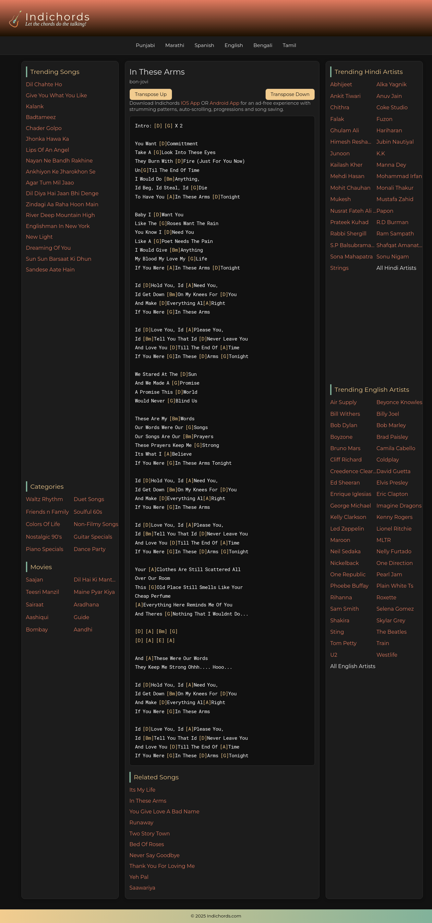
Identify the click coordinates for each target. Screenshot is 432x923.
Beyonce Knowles (399, 402)
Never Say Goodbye (154, 855)
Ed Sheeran (345, 483)
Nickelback (344, 563)
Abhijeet (341, 84)
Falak (337, 119)
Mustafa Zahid (395, 199)
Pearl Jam (389, 574)
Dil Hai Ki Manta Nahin (96, 580)
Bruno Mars (345, 448)
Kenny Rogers (395, 517)
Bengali (262, 45)
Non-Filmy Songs (96, 524)
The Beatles (392, 632)
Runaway (141, 823)
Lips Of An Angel (47, 150)
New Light (39, 237)
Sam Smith (344, 609)
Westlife (387, 655)
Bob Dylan (343, 425)
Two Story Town (149, 834)
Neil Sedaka (345, 551)
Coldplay (388, 460)
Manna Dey (391, 165)
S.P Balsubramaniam (353, 245)
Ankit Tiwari (345, 96)
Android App (224, 103)
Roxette (386, 597)
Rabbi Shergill (348, 234)
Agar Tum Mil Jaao (50, 183)
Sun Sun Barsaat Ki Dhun (58, 259)
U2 (333, 655)
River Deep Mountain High (60, 215)
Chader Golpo (44, 128)
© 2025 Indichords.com (216, 915)
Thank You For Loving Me (162, 866)
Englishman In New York (58, 226)
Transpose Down (290, 94)
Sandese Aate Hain (50, 270)
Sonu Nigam (393, 257)
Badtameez (41, 117)
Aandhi (83, 630)
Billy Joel (388, 414)
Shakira (339, 620)
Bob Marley (391, 425)
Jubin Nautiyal (395, 142)
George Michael (350, 506)
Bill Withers (345, 414)
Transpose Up (151, 94)
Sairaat (35, 605)
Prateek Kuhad (349, 222)
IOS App (190, 103)
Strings (339, 268)
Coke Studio (392, 107)
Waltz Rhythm (44, 499)
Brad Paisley (392, 437)
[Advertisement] (72, 378)
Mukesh (340, 199)
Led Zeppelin (347, 529)
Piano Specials (44, 549)
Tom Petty (343, 643)
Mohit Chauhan (350, 188)
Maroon (340, 540)
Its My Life (142, 790)
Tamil (289, 45)
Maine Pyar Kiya (94, 592)
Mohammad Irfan (399, 176)
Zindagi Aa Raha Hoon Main (62, 204)
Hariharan (389, 130)
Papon (385, 211)
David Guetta (394, 471)
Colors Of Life (43, 524)
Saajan (34, 580)
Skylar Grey (391, 620)
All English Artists (352, 666)
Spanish (204, 45)
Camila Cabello (396, 448)
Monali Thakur (395, 188)
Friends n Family (47, 512)
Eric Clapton (392, 494)
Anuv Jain (389, 96)
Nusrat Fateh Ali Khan (353, 211)
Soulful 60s (88, 512)
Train (383, 643)
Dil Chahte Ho (44, 84)
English (234, 45)
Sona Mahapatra (351, 257)
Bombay (37, 630)
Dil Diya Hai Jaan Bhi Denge (62, 193)
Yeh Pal (139, 877)
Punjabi (145, 45)
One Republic (348, 574)
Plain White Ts (395, 586)
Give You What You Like (56, 95)
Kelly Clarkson (348, 517)
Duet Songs (89, 499)
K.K (381, 153)
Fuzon (384, 119)
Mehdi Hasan (347, 176)
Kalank (35, 106)
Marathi (174, 45)
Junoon (340, 153)
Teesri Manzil (42, 592)
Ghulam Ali (344, 130)
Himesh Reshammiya (353, 142)
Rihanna (341, 597)
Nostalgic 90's (44, 537)
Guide (81, 617)
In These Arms (147, 801)
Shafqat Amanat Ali (400, 245)
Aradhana (86, 605)
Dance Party (89, 549)
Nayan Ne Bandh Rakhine (59, 161)
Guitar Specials (93, 537)
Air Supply (343, 402)
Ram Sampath (395, 234)
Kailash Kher (346, 165)
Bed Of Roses (146, 844)
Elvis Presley (392, 483)
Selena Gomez (395, 609)
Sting (337, 632)
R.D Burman (393, 222)
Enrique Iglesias (350, 494)
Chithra (339, 107)
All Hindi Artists (396, 268)
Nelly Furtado (394, 551)
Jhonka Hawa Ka (47, 139)
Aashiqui (37, 617)
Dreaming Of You (48, 248)
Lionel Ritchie (394, 529)
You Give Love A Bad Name (164, 812)
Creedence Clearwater (353, 471)
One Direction (395, 563)
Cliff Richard (346, 460)
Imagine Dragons (399, 506)
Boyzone (341, 437)
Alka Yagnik (392, 84)
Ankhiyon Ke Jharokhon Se (61, 172)
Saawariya (142, 888)
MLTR (384, 540)
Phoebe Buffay (349, 586)
